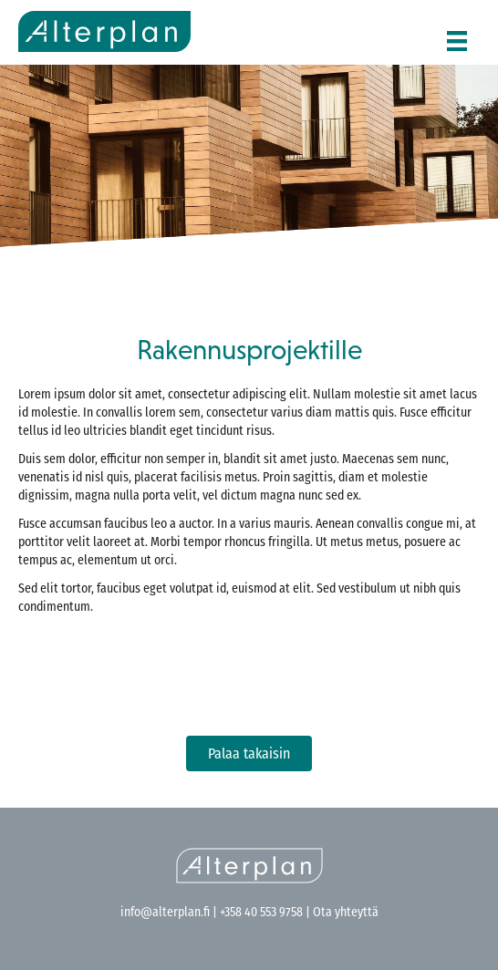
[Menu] (457, 34)
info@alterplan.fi (165, 913)
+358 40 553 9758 (261, 913)
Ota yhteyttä (344, 913)
